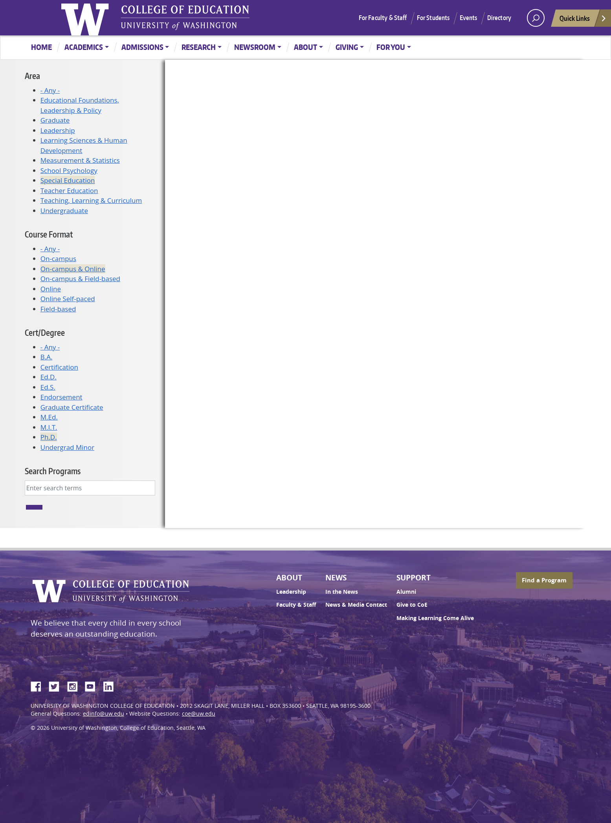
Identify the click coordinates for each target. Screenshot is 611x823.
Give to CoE (412, 605)
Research (199, 47)
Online (50, 288)
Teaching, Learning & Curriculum (91, 200)
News (336, 578)
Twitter (57, 685)
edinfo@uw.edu (103, 713)
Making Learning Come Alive (435, 618)
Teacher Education (69, 190)
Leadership (57, 130)
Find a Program (544, 580)
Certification (59, 367)
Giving (347, 47)
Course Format (49, 234)
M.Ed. (49, 417)
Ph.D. (48, 437)
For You (390, 47)
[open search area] (536, 18)
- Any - (50, 90)
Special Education (67, 180)
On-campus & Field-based (80, 278)
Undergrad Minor (67, 447)
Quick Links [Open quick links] (583, 20)
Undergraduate (64, 210)
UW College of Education (185, 17)
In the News (341, 592)
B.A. (46, 356)
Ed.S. (47, 387)
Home (41, 47)
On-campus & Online (72, 268)
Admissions (142, 47)
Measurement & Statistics (80, 160)
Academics (83, 47)
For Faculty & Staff (383, 18)
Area (32, 75)
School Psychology (68, 170)
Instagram (75, 685)
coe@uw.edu (198, 713)
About (305, 47)
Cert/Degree (45, 332)
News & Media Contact (356, 605)
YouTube (93, 685)
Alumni (406, 592)
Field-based (58, 308)
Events (468, 18)
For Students (433, 18)
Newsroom (254, 47)
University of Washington (86, 17)
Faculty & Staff (296, 605)
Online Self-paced (67, 298)
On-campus (58, 258)
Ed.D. (48, 376)
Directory (499, 18)
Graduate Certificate (71, 407)
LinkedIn (111, 685)
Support (413, 578)
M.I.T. (48, 427)
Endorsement (61, 396)
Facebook (39, 685)
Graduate (55, 120)
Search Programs (53, 471)
